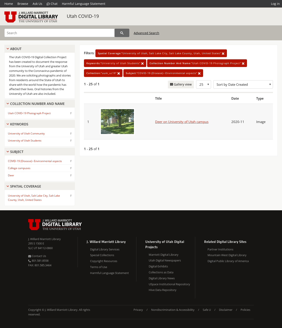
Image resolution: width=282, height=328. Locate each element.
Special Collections (102, 255)
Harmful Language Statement (83, 4)
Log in (275, 4)
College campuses (19, 168)
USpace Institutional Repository (169, 284)
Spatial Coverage (25, 186)
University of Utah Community (26, 133)
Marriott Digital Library (163, 255)
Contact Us (37, 256)
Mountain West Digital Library (227, 255)
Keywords (19, 124)
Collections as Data (161, 272)
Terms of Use (98, 267)
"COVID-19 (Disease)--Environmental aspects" (163, 73)
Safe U (207, 310)
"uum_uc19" (103, 73)
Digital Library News (162, 278)
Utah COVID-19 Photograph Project (29, 113)
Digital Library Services (104, 249)
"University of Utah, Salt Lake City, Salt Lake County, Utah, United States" (161, 53)
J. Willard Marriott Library (44, 239)
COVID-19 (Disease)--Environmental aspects (35, 161)
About (15, 49)
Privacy (138, 310)
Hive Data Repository (162, 290)
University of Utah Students (24, 140)
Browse (22, 4)
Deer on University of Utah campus (181, 121)
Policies (245, 310)
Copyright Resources (103, 261)
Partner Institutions (220, 249)
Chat (52, 4)
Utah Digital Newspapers (165, 260)
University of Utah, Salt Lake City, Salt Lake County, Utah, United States (34, 198)
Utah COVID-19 (83, 16)
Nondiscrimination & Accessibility (173, 310)
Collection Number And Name (37, 103)
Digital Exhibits (158, 266)
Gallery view (182, 84)
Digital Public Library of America (228, 261)
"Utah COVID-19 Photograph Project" (197, 63)
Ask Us (37, 4)
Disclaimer (225, 310)
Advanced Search (146, 33)
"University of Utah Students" (115, 63)
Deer (11, 175)
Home (8, 4)
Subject (16, 151)
